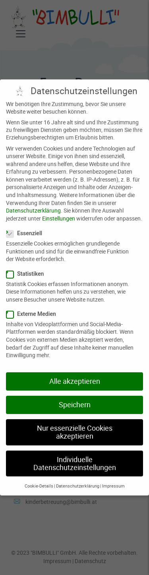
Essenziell (24, 228)
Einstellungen (58, 213)
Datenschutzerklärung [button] (77, 480)
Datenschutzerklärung (33, 205)
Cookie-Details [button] (39, 480)
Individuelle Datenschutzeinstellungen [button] (74, 458)
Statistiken (25, 268)
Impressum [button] (113, 480)
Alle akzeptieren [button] (74, 375)
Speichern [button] (75, 399)
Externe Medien (31, 308)
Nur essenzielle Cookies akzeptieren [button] (74, 426)
